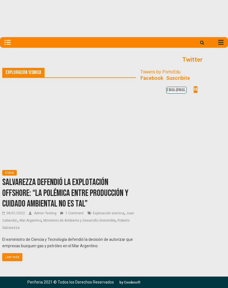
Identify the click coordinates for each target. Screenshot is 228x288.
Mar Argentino (30, 220)
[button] (130, 282)
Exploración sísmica (108, 213)
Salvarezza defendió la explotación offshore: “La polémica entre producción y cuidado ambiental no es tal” (65, 193)
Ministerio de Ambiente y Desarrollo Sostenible (79, 220)
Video (9, 173)
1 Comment (72, 213)
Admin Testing (45, 213)
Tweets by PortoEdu (160, 72)
